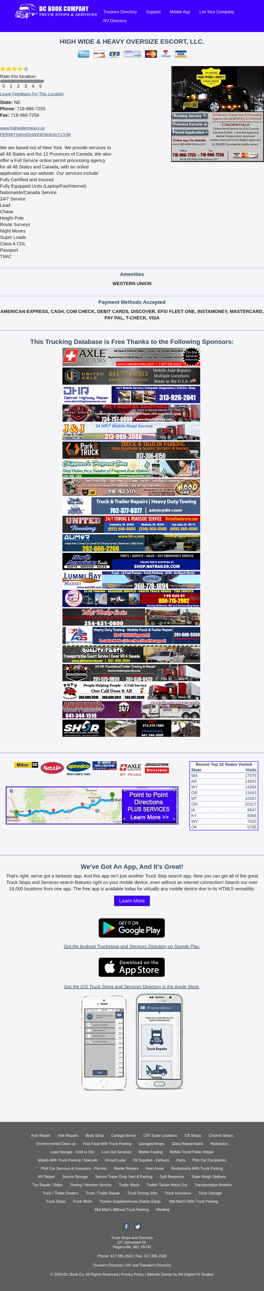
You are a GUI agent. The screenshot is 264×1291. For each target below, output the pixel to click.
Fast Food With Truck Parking (107, 1144)
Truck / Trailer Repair (103, 1193)
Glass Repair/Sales (187, 1144)
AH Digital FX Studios (195, 1274)
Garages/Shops (151, 1144)
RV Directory (115, 21)
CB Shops (193, 1135)
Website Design (159, 1274)
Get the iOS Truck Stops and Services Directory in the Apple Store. (132, 986)
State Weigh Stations (209, 1177)
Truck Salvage (210, 1193)
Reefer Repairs (126, 1168)
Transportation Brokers (213, 1185)
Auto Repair (41, 1135)
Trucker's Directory (108, 1265)
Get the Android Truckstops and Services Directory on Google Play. (132, 946)
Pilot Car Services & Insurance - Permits (74, 1168)
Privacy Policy (132, 1274)
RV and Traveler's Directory (148, 1265)
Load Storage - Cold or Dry (72, 1152)
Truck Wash (82, 1201)
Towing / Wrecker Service (90, 1185)
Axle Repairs (68, 1135)
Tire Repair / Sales (47, 1185)
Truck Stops (55, 1201)
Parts (181, 1160)
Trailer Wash (129, 1185)
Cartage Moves (123, 1135)
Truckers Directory (120, 12)
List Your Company (216, 12)
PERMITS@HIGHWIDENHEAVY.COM (35, 134)
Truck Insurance (178, 1193)
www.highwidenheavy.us (22, 128)
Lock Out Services (116, 1152)
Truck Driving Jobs (142, 1193)
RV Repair (46, 1177)
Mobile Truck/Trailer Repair (192, 1152)
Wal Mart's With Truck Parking (193, 1201)
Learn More (132, 901)
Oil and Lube (115, 1160)
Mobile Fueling (151, 1152)
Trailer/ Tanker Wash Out (167, 1185)
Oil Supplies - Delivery (151, 1160)
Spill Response (172, 1177)
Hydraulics (218, 1144)
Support (153, 12)
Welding (162, 1210)
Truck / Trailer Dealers (60, 1193)
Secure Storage (75, 1177)
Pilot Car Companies (209, 1160)
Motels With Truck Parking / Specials (68, 1160)
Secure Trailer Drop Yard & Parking (123, 1177)
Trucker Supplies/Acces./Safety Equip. (130, 1201)
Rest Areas (155, 1168)
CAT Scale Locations (160, 1135)
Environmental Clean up (56, 1144)
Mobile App (180, 12)
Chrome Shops (221, 1135)
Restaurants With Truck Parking (197, 1168)
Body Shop (95, 1135)
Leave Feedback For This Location (32, 94)
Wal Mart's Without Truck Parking (122, 1210)
